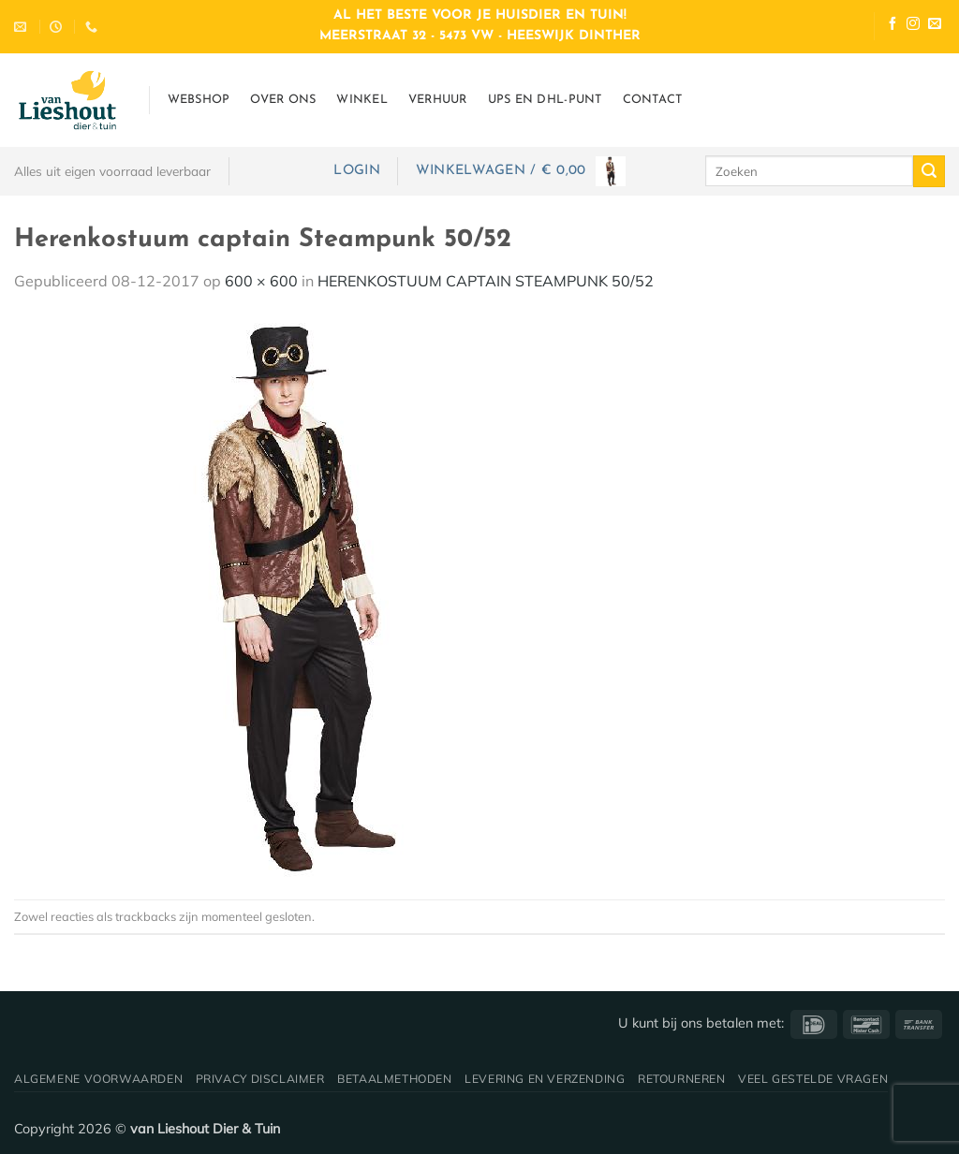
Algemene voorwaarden (98, 1079)
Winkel (362, 100)
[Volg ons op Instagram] (913, 26)
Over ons (283, 100)
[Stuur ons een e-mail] (934, 26)
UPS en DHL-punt (545, 100)
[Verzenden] (929, 171)
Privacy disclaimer (260, 1079)
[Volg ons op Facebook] (892, 26)
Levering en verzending (545, 1079)
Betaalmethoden (394, 1079)
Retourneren (682, 1079)
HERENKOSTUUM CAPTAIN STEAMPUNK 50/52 (485, 280)
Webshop (199, 100)
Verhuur (437, 100)
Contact (653, 100)
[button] (356, 171)
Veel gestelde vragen (813, 1079)
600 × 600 (261, 280)
